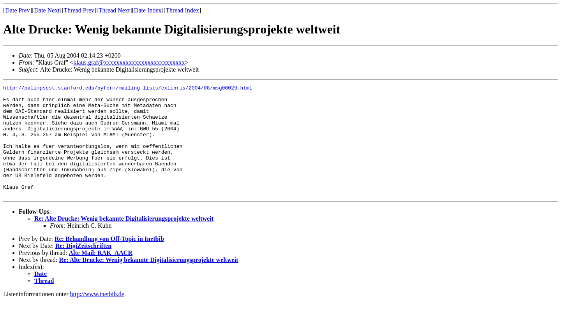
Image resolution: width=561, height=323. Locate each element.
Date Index (148, 10)
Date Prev (17, 10)
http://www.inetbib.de (97, 316)
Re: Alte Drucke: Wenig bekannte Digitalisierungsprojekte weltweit (123, 240)
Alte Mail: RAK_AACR (100, 275)
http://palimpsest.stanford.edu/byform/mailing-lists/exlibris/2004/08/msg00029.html (127, 88)
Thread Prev (79, 10)
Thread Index (182, 10)
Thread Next (114, 10)
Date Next (47, 10)
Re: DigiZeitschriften (83, 268)
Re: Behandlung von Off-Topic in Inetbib (109, 261)
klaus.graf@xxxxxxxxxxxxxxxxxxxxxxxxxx (129, 62)
